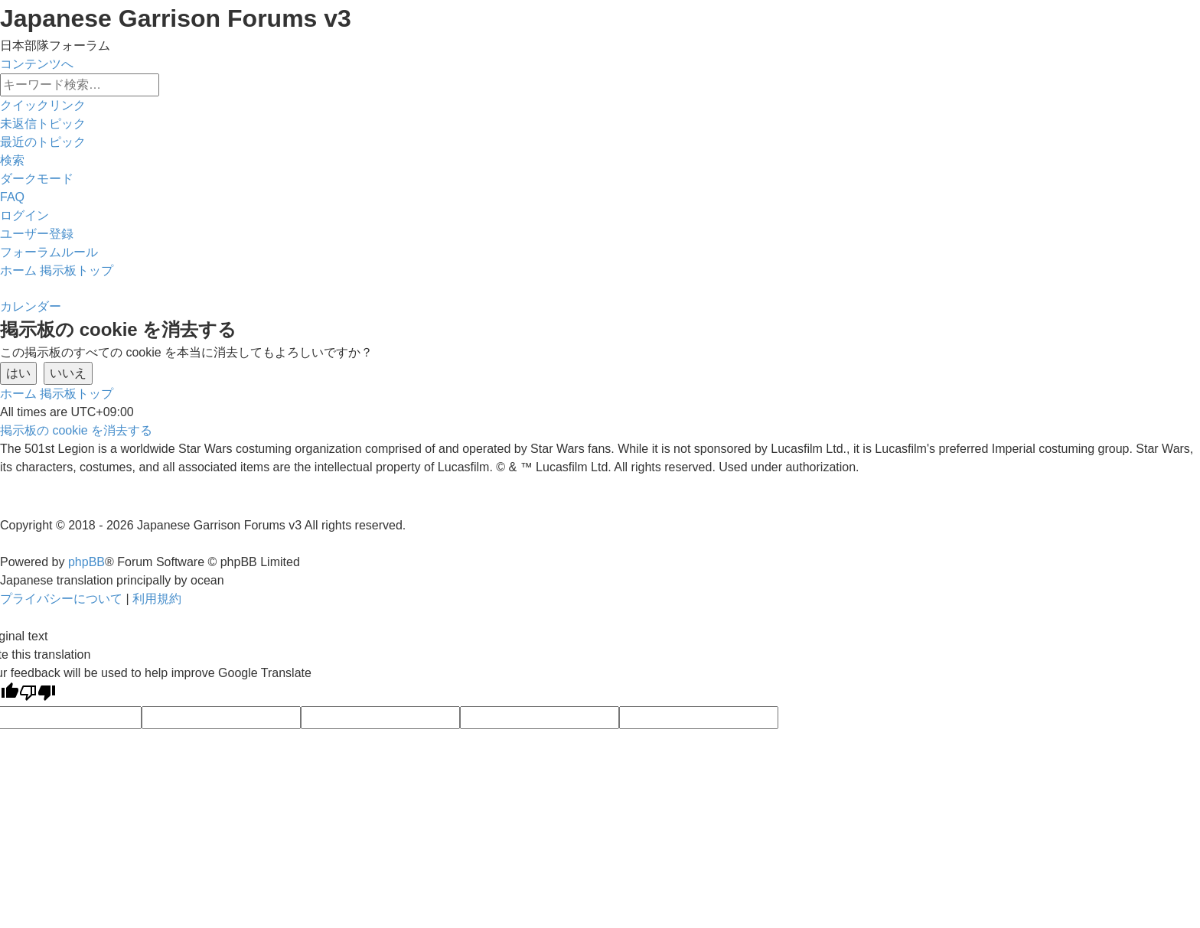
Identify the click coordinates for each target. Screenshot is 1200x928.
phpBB (86, 561)
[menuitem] (43, 123)
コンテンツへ (36, 63)
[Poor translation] (37, 694)
